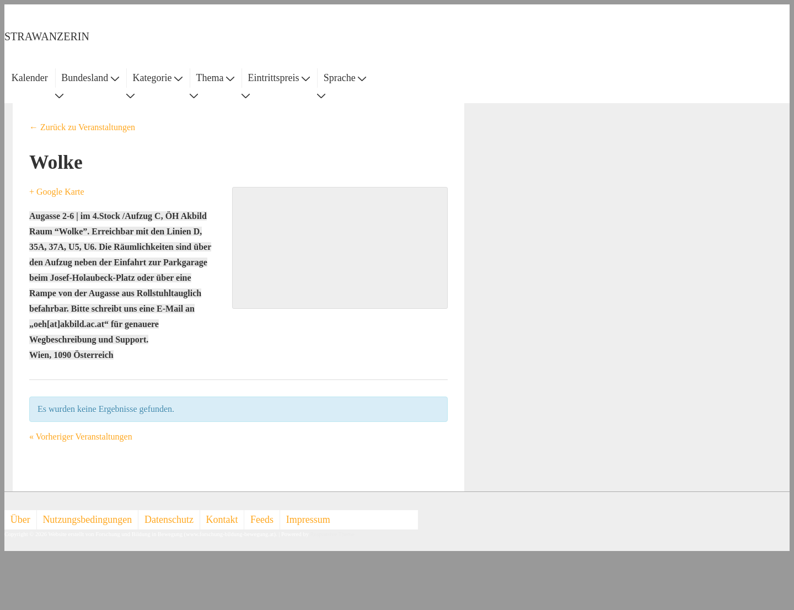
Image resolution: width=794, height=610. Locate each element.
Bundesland (90, 77)
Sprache (345, 77)
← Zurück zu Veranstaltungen (82, 127)
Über (20, 519)
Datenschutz (169, 519)
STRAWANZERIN (46, 36)
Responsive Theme (332, 534)
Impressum (308, 519)
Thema (215, 77)
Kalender (30, 77)
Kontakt (222, 519)
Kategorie (157, 77)
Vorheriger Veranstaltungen (80, 436)
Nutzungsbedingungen (87, 519)
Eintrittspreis (279, 77)
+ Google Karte (56, 191)
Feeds (261, 519)
